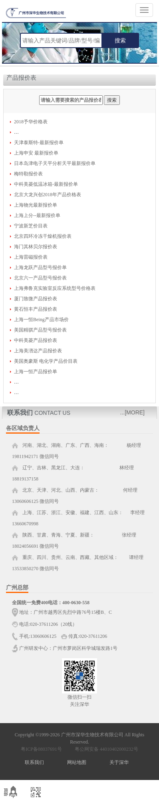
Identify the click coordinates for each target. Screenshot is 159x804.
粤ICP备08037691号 (41, 749)
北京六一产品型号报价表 (40, 278)
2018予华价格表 (31, 122)
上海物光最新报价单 (35, 205)
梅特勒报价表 (28, 174)
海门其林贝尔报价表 (35, 246)
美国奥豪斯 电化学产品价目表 (46, 361)
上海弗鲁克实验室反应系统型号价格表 (54, 288)
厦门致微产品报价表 (35, 299)
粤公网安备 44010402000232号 (104, 749)
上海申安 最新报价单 (36, 153)
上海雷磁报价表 (31, 257)
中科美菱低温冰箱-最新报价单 (46, 184)
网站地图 (76, 762)
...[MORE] (132, 412)
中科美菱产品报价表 (35, 340)
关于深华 (119, 762)
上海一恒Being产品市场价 (41, 319)
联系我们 (34, 762)
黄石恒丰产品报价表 (35, 309)
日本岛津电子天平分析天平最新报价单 (54, 163)
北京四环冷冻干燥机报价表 (43, 236)
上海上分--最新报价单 (37, 215)
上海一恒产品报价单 (35, 371)
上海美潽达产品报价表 (38, 351)
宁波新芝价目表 (31, 226)
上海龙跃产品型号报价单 (40, 267)
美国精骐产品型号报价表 (40, 330)
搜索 (120, 40)
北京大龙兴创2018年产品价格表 (47, 194)
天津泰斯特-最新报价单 (39, 142)
